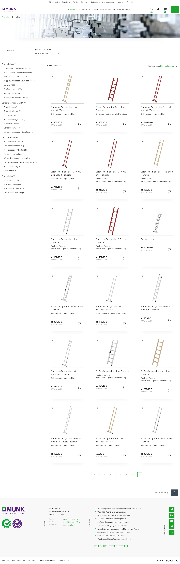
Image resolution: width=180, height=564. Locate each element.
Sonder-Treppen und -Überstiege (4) (18, 132)
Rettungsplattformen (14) (14, 146)
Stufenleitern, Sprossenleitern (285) (19, 68)
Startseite (5, 17)
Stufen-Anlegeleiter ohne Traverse (112, 371)
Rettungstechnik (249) (12, 137)
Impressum (6, 560)
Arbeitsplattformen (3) (12, 111)
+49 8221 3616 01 (70, 519)
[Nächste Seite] (140, 474)
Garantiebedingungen (47, 560)
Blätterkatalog (54, 2)
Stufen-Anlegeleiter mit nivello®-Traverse (157, 440)
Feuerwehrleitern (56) (13, 142)
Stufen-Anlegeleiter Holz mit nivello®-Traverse (109, 440)
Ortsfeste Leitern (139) (14, 89)
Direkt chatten (68, 525)
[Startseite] (8, 9)
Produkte (73, 9)
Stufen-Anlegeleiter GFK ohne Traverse (110, 108)
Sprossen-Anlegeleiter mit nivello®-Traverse (108, 308)
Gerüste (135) (10, 85)
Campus (84, 2)
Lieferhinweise (33, 560)
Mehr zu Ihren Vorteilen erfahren (113, 546)
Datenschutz (16, 560)
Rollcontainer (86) (12, 167)
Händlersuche (95, 2)
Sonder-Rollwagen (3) (12, 128)
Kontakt (120, 2)
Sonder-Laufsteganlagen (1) (15, 120)
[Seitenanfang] (174, 492)
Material (10, 51)
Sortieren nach (154, 66)
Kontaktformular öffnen (72, 522)
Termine (76, 2)
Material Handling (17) (14, 93)
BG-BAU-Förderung (43, 50)
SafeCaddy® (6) (10, 171)
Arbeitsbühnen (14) (11, 107)
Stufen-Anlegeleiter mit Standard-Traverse (67, 308)
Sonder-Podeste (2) (11, 124)
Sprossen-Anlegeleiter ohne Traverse (64, 241)
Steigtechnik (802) (10, 64)
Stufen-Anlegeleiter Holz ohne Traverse (155, 373)
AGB (24, 560)
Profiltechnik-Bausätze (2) (14, 193)
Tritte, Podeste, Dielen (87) (16, 77)
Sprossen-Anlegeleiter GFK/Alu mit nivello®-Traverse (66, 173)
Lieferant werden (63, 560)
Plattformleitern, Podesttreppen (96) (19, 73)
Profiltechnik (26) (10, 176)
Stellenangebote (108, 2)
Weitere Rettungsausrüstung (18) (17, 158)
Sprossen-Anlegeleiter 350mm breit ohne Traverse (155, 308)
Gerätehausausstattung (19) (15, 154)
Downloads (66, 2)
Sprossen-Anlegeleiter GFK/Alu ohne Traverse (111, 173)
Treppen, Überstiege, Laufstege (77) (19, 81)
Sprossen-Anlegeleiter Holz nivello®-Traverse (64, 108)
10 (132, 475)
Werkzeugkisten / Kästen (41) (15, 150)
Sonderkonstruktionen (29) (14, 103)
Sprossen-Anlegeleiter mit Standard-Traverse (63, 373)
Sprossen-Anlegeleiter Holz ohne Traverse (157, 173)
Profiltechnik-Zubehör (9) (14, 189)
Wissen (95, 9)
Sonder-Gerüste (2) (11, 115)
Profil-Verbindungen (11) (13, 184)
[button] (151, 9)
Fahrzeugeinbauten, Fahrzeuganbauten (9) (21, 162)
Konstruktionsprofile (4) (13, 180)
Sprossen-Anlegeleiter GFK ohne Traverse (112, 241)
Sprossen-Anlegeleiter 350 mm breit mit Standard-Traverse (66, 440)
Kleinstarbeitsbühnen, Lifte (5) (16, 97)
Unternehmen (123, 9)
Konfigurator (84, 9)
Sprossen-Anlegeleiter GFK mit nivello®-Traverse (156, 108)
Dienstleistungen (107, 9)
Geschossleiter (148, 239)
